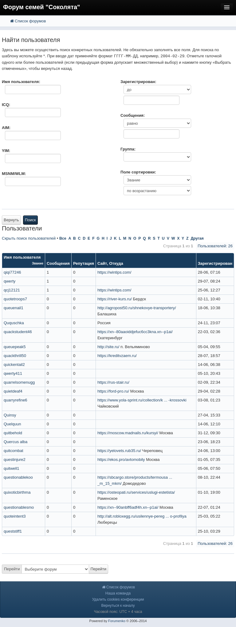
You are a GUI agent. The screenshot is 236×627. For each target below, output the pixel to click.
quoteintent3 (15, 516)
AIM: (6, 127)
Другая (197, 238)
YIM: (6, 150)
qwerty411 (13, 373)
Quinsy (10, 415)
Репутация (83, 263)
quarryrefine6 (15, 400)
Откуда (116, 263)
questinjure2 (15, 459)
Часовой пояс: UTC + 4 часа (118, 612)
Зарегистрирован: (138, 81)
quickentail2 (14, 364)
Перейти (12, 569)
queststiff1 (13, 531)
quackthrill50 (15, 355)
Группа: (128, 149)
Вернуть (11, 220)
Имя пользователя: (21, 81)
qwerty (9, 281)
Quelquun (12, 424)
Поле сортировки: (138, 172)
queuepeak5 (15, 346)
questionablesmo (19, 507)
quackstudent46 (18, 331)
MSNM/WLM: (14, 173)
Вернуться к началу (118, 605)
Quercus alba (15, 441)
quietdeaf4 (13, 391)
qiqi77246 (12, 272)
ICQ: (6, 104)
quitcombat (13, 450)
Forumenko (116, 621)
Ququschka (14, 323)
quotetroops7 (15, 299)
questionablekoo (18, 477)
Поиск (30, 220)
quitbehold (13, 433)
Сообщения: (132, 115)
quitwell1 (11, 468)
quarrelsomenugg (19, 382)
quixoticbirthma (17, 492)
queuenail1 (13, 308)
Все (62, 238)
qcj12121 (12, 290)
